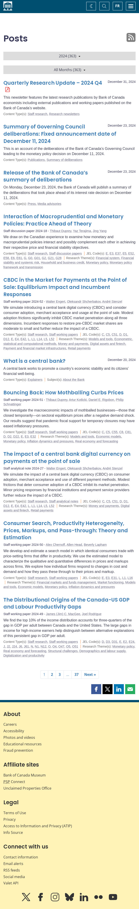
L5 (45, 339)
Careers (10, 724)
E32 (33, 436)
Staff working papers (63, 334)
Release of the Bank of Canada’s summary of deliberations (45, 176)
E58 (6, 258)
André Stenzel (112, 301)
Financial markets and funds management (66, 582)
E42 (23, 339)
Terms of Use (14, 812)
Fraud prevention (18, 750)
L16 (130, 578)
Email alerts (13, 863)
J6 (20, 646)
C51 (114, 334)
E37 (118, 253)
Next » (90, 674)
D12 (6, 339)
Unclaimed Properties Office (27, 788)
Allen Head (74, 544)
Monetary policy (97, 262)
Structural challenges (63, 651)
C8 (121, 432)
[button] (96, 689)
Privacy (9, 819)
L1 (33, 339)
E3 (111, 253)
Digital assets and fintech (107, 344)
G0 (30, 258)
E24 (131, 642)
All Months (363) (69, 69)
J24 (14, 646)
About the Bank (74, 379)
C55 (114, 432)
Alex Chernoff (55, 544)
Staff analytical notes (63, 501)
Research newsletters (64, 114)
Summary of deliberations (64, 160)
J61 (26, 646)
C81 (128, 432)
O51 (75, 646)
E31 (114, 578)
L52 (51, 339)
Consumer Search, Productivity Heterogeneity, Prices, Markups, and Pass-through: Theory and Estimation (65, 530)
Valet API (10, 883)
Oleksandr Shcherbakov (84, 301)
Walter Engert (55, 301)
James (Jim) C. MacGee (63, 614)
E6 (13, 258)
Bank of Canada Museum (24, 775)
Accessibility (13, 730)
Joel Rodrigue (91, 614)
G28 (58, 258)
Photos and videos (19, 737)
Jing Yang (100, 231)
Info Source (13, 832)
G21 (51, 258)
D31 (114, 642)
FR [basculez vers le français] (117, 5)
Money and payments (73, 344)
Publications (36, 160)
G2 (44, 258)
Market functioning (110, 582)
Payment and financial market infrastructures (34, 348)
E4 (17, 339)
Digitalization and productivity (23, 655)
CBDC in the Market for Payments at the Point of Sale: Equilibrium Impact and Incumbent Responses (65, 287)
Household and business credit (62, 262)
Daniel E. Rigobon (101, 400)
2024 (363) (69, 55)
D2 (9, 436)
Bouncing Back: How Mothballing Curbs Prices (63, 392)
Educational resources (22, 744)
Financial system (107, 258)
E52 (131, 253)
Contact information (20, 857)
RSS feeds (11, 870)
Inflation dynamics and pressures (50, 441)
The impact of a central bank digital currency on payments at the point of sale (66, 458)
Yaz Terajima (82, 231)
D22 (16, 436)
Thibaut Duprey (60, 231)
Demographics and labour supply (102, 651)
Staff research (37, 114)
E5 (124, 253)
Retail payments (79, 348)
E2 (125, 642)
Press (32, 204)
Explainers (35, 379)
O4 (54, 646)
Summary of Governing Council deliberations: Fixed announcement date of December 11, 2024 (59, 134)
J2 (8, 646)
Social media (14, 876)
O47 (61, 646)
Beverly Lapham (95, 544)
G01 (37, 258)
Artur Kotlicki (78, 400)
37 (76, 674)
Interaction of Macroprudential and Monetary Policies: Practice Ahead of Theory (63, 220)
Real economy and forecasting (96, 441)
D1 (125, 334)
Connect (14, 781)
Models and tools (101, 339)
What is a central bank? (34, 361)
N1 (37, 646)
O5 (68, 646)
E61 (19, 258)
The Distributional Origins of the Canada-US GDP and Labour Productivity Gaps (66, 603)
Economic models (108, 436)
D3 (108, 642)
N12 (43, 646)
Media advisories (49, 204)
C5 (108, 334)
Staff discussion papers (65, 253)
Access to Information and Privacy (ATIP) (37, 825)
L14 (39, 339)
